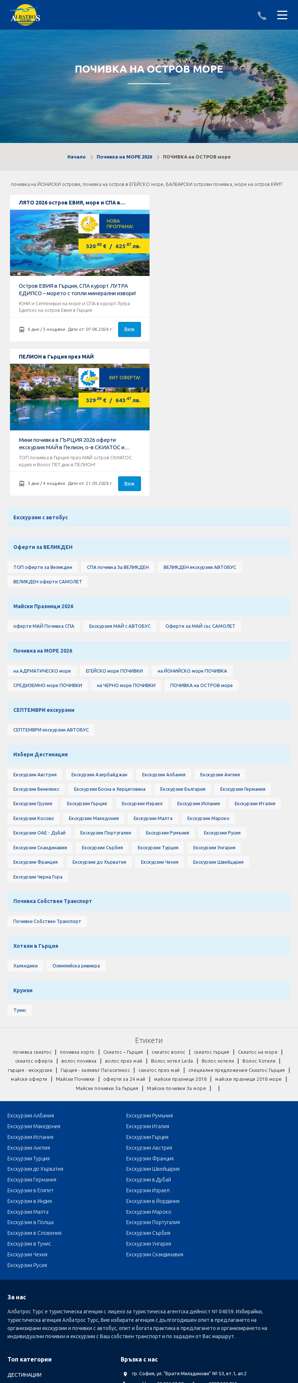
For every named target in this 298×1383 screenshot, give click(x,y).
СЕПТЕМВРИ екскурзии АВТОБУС (50, 585)
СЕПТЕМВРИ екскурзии (43, 564)
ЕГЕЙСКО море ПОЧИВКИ (114, 523)
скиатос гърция (213, 918)
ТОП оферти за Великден (42, 416)
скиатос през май (212, 937)
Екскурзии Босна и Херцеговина (109, 646)
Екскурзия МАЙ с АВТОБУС (119, 477)
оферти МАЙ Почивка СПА (43, 477)
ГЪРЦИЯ (17, 1227)
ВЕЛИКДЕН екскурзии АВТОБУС (199, 416)
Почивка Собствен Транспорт (52, 763)
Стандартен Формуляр (192, 1323)
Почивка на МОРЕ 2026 (124, 156)
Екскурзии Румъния (167, 691)
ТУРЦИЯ (17, 1237)
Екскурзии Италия (254, 661)
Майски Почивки (196, 946)
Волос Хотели (260, 927)
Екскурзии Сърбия (102, 707)
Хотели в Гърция (35, 809)
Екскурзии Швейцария (218, 722)
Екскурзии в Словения (129, 1064)
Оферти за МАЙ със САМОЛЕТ (200, 477)
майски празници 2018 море (106, 955)
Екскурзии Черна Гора (37, 737)
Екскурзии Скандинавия (40, 707)
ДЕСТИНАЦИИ (24, 1196)
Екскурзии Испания (198, 661)
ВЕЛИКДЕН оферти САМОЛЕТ (47, 431)
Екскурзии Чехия (159, 722)
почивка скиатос (30, 918)
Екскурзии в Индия (124, 1043)
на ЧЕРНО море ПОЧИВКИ (126, 538)
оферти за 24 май (247, 946)
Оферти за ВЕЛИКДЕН (43, 395)
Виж (125, 330)
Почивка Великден (30, 1269)
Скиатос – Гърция (122, 918)
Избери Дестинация (40, 611)
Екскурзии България (182, 646)
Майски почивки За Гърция (181, 955)
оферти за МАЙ (26, 1279)
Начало (76, 156)
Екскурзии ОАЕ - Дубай (39, 691)
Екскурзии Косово (33, 677)
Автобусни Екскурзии (33, 1300)
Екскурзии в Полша (219, 1054)
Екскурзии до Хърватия (99, 722)
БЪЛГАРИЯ (20, 1216)
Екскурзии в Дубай (124, 1033)
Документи (63, 1323)
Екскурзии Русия (222, 691)
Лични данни (100, 1323)
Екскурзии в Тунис (29, 1075)
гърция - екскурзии (80, 937)
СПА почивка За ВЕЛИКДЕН (117, 416)
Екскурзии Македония (93, 677)
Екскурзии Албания (163, 631)
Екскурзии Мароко (208, 677)
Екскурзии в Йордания (223, 1043)
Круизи (22, 856)
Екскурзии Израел (141, 661)
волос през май (124, 927)
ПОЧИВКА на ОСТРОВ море (201, 538)
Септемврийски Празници (39, 1289)
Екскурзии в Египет (219, 1033)
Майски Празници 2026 (43, 457)
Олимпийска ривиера (76, 830)
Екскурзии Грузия (32, 661)
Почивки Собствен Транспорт (47, 783)
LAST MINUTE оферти (33, 1258)
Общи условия (140, 1323)
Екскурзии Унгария (214, 707)
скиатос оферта (32, 927)
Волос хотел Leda (173, 927)
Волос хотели (218, 927)
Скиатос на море (260, 918)
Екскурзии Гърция (87, 661)
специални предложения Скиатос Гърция (71, 946)
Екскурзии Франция (35, 722)
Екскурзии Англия (220, 631)
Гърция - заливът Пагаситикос (147, 937)
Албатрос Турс (25, 1323)
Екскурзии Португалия (105, 691)
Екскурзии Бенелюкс (36, 646)
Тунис (19, 876)
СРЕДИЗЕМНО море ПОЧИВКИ (47, 538)
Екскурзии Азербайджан (99, 631)
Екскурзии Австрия (34, 631)
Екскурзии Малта (152, 677)
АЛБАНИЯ (18, 1206)
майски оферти (148, 946)
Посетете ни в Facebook (159, 1249)
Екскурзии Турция (157, 707)
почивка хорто (76, 918)
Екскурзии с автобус (40, 364)
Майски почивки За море (254, 955)
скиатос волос (169, 918)
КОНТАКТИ (240, 1323)
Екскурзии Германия (242, 646)
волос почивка (79, 927)
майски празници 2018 (35, 955)
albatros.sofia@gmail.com (160, 1214)
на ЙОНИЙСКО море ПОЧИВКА (192, 523)
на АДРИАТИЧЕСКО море (42, 523)
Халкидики (25, 830)
